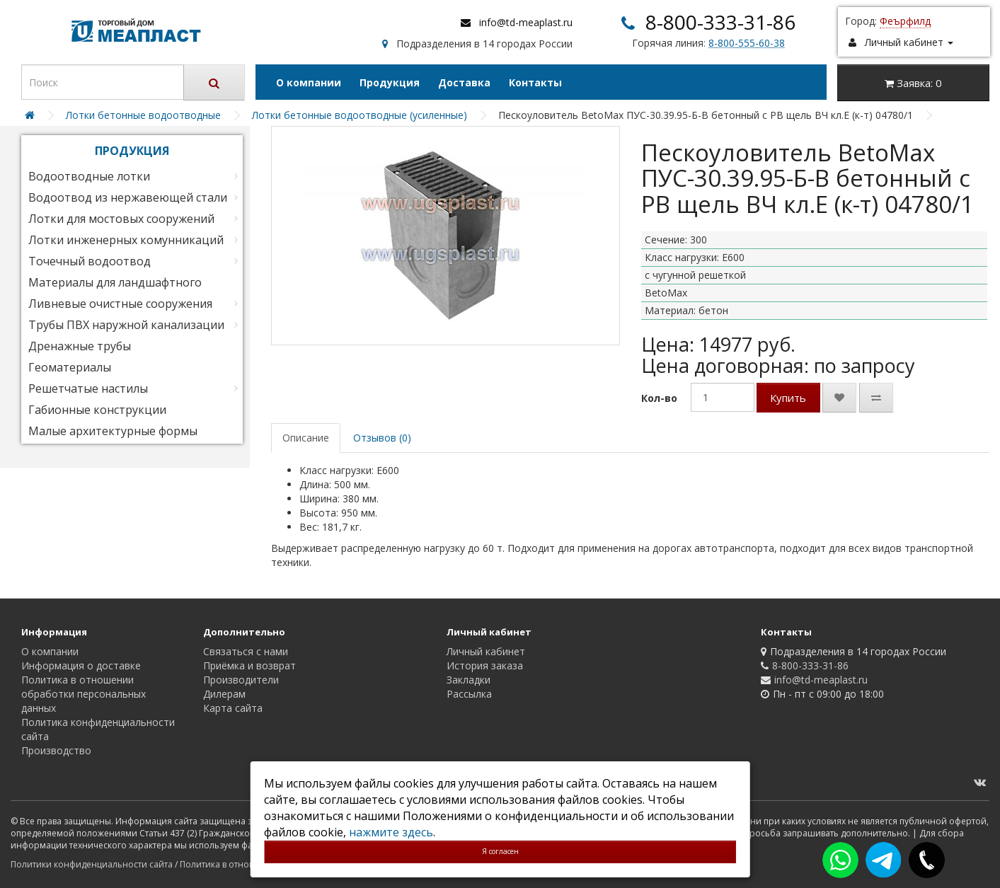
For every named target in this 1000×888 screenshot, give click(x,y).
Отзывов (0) (382, 437)
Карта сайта (233, 708)
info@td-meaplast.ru (526, 22)
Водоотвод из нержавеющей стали (127, 197)
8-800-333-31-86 (720, 21)
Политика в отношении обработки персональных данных (83, 694)
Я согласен (500, 851)
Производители (241, 679)
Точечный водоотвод (89, 261)
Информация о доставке (81, 665)
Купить (788, 398)
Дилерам (224, 693)
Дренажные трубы (79, 346)
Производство (56, 750)
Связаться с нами (245, 651)
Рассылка (469, 693)
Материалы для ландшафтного (115, 282)
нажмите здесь (391, 832)
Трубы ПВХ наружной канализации (126, 325)
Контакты (535, 82)
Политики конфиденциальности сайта (92, 864)
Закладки (468, 679)
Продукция (390, 82)
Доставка (464, 82)
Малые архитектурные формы (112, 431)
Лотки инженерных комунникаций (126, 240)
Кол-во (659, 398)
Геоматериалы (69, 367)
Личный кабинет (486, 651)
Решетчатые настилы (88, 388)
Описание (305, 437)
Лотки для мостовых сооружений (121, 218)
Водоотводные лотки (89, 176)
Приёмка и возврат (249, 665)
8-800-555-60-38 (746, 43)
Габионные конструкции (97, 409)
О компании (308, 82)
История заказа (485, 665)
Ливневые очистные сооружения (120, 303)
